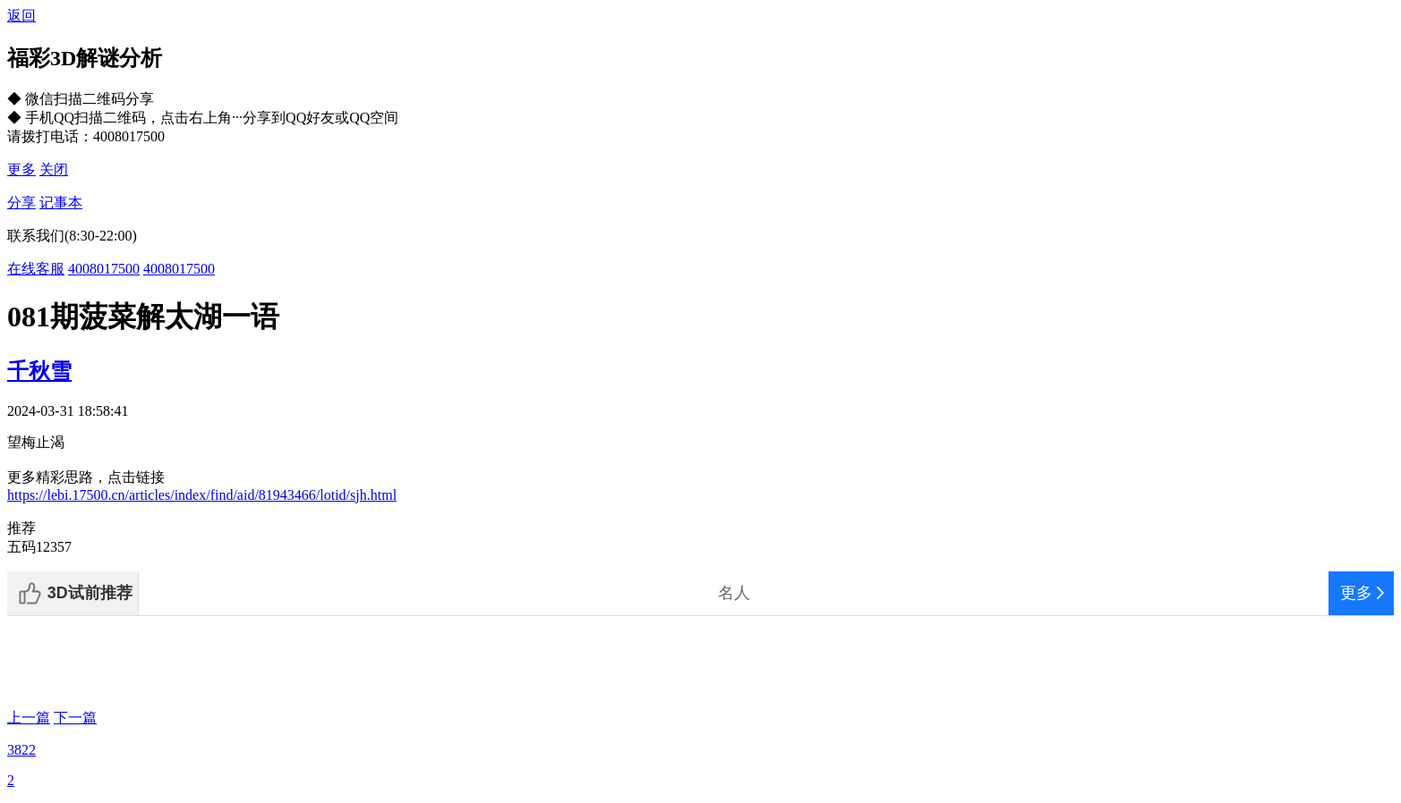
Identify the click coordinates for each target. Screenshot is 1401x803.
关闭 (53, 169)
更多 (21, 169)
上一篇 (28, 717)
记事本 (60, 202)
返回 (21, 15)
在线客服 (35, 268)
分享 (21, 202)
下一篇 (75, 717)
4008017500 (104, 268)
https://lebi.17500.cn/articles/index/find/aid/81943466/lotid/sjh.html (202, 495)
